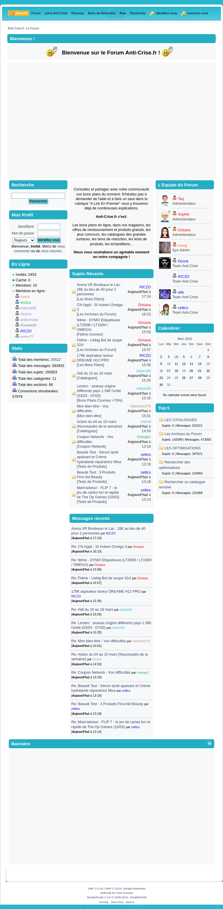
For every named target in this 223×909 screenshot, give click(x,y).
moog (182, 245)
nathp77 (27, 337)
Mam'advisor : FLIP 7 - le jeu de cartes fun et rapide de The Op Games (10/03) (98, 492)
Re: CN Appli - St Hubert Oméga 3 (99, 547)
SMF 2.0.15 (95, 888)
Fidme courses (90, 334)
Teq (181, 199)
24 (168, 378)
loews (25, 297)
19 (184, 371)
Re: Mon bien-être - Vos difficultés (98, 641)
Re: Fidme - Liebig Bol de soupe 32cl (101, 578)
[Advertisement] (54, 120)
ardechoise (29, 320)
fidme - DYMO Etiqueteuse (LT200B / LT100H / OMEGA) (98, 324)
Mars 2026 (184, 338)
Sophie (183, 214)
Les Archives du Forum (96, 314)
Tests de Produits (92, 467)
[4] (176, 357)
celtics (146, 455)
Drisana (144, 305)
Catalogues (87, 378)
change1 (144, 437)
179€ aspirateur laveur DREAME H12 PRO (106, 591)
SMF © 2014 (113, 888)
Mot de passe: (23, 233)
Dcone (183, 261)
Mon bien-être (89, 416)
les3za (25, 303)
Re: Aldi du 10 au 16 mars (92, 610)
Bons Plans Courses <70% (99, 400)
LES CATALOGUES (181, 420)
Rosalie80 (28, 325)
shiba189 (143, 371)
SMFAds (106, 892)
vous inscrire (51, 251)
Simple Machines (134, 888)
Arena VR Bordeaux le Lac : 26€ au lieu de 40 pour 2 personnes (99, 289)
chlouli (145, 422)
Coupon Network (91, 446)
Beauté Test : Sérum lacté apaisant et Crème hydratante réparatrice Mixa (99, 457)
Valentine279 (140, 406)
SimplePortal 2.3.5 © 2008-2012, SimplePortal (116, 897)
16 (161, 371)
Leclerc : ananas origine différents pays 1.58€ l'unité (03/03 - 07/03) (99, 391)
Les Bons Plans (90, 299)
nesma (25, 314)
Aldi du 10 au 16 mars (94, 373)
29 (208, 378)
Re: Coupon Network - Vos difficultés (100, 672)
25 (176, 378)
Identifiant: (26, 227)
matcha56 (28, 308)
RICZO (26, 331)
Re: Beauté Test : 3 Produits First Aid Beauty (107, 704)
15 (208, 364)
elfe (181, 292)
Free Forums (124, 892)
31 (168, 384)
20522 (56, 360)
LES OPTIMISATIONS (183, 448)
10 (168, 364)
